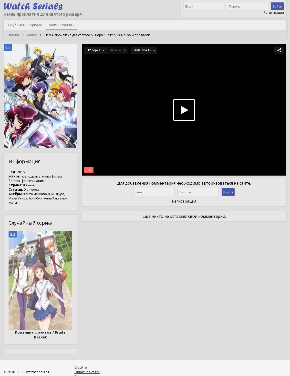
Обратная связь (87, 372)
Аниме (32, 35)
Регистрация (274, 12)
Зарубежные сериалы (24, 24)
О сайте (80, 367)
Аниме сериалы (61, 24)
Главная (13, 35)
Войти (277, 6)
